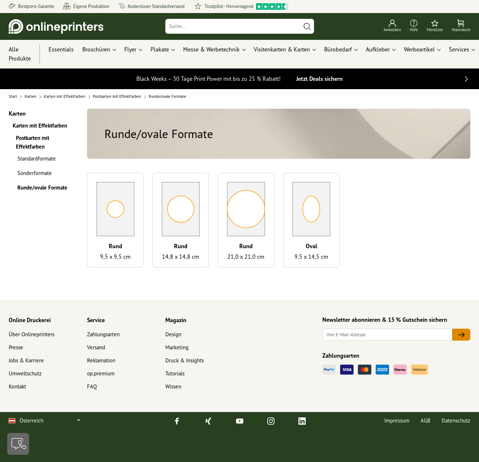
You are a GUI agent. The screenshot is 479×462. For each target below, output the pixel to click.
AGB (425, 420)
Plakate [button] (159, 49)
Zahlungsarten (103, 334)
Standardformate (36, 158)
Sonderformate (34, 173)
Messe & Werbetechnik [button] (211, 49)
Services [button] (459, 49)
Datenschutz (456, 420)
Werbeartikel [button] (419, 49)
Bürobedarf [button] (338, 49)
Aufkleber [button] (378, 49)
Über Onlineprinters (31, 334)
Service (96, 320)
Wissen (173, 386)
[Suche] (232, 26)
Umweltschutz (25, 373)
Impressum (396, 420)
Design (173, 334)
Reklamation (101, 360)
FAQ (92, 386)
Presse (16, 347)
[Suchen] (307, 26)
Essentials (61, 49)
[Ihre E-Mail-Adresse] (387, 335)
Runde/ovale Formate (42, 187)
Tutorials (175, 373)
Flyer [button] (130, 49)
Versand (96, 347)
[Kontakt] (18, 444)
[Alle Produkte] (26, 54)
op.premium (101, 373)
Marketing (177, 347)
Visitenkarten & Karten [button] (282, 49)
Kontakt (17, 386)
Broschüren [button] (96, 49)
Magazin (175, 320)
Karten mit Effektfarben (40, 125)
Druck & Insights (184, 360)
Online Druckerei (30, 320)
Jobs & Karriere (26, 360)
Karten (17, 113)
